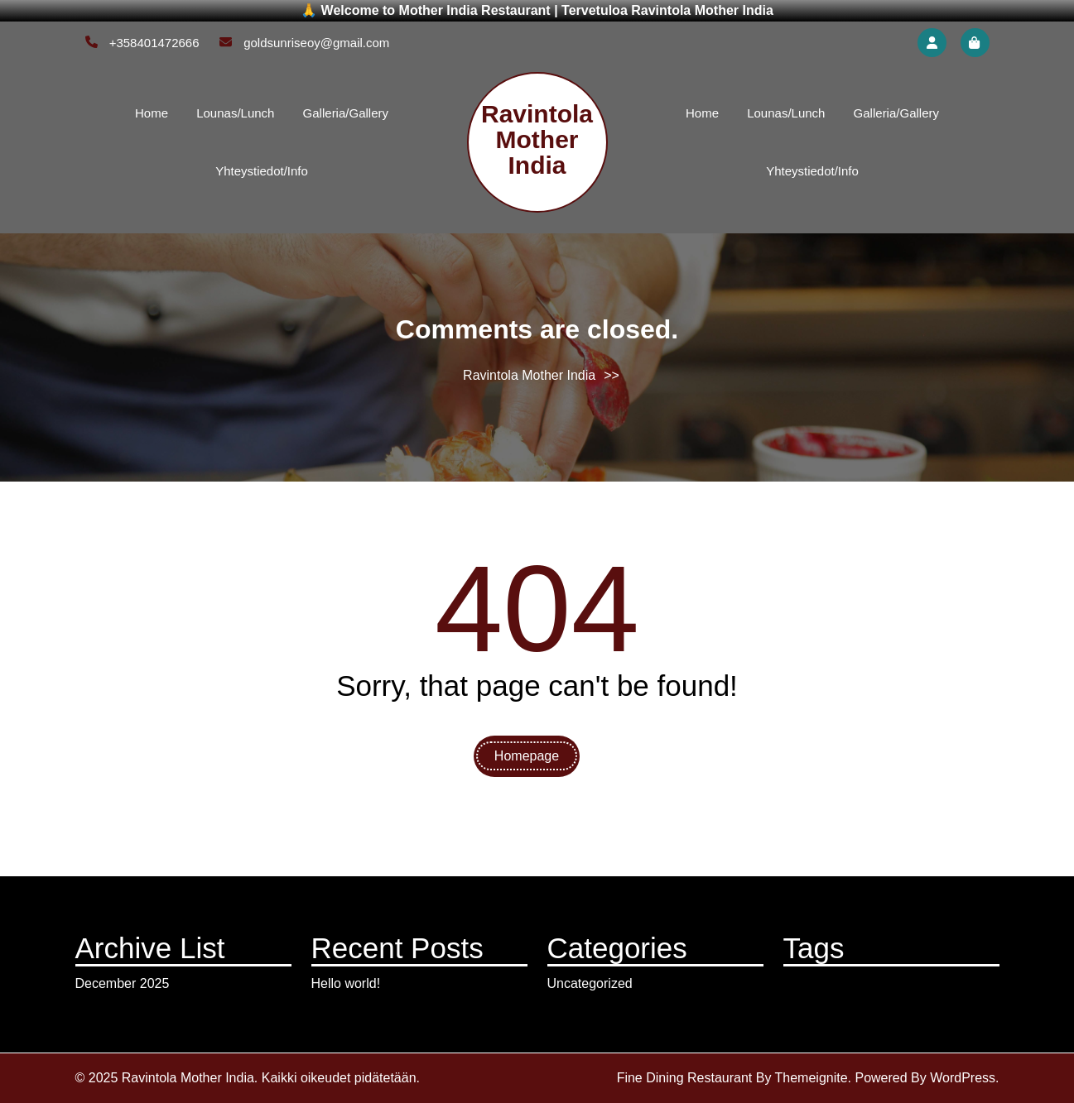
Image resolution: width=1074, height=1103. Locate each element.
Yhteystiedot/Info (261, 171)
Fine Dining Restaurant (685, 1078)
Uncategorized (590, 983)
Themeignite (811, 1078)
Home (151, 113)
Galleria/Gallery (345, 113)
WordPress (962, 1078)
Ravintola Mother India (537, 139)
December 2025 (122, 983)
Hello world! (346, 983)
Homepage (526, 756)
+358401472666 (142, 43)
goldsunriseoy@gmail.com (304, 43)
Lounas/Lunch (235, 113)
